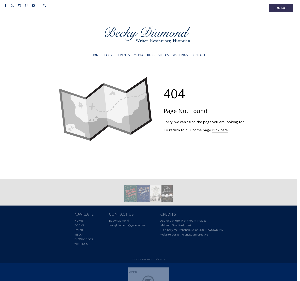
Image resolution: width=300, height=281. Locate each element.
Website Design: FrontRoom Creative (184, 235)
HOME (78, 221)
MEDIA (78, 235)
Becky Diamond (119, 221)
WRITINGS (81, 244)
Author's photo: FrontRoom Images (183, 221)
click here (220, 130)
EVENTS (79, 230)
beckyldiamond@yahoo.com (127, 226)
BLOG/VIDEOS (83, 240)
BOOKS (79, 226)
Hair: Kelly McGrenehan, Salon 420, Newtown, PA (191, 230)
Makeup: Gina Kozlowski (175, 226)
